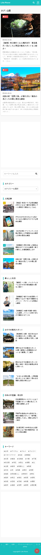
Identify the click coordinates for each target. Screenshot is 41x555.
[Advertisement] (20, 144)
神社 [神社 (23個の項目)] (32, 474)
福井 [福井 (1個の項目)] (6, 477)
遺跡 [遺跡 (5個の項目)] (13, 485)
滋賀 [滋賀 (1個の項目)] (6, 474)
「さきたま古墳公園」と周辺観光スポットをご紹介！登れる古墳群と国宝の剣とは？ (27, 378)
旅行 (7, 544)
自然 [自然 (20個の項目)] (6, 481)
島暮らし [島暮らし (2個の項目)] (21, 466)
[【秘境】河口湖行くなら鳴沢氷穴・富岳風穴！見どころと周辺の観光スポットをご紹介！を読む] (20, 39)
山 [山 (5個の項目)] (34, 462)
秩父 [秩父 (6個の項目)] (13, 477)
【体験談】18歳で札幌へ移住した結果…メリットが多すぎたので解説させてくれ (27, 313)
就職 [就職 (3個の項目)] (28, 462)
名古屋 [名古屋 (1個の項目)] (7, 462)
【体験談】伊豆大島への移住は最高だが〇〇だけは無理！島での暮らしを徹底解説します (27, 247)
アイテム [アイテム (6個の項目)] (15, 451)
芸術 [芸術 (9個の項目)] (13, 481)
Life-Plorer (5, 3)
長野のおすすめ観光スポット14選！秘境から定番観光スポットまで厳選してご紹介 (26, 350)
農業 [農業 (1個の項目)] (33, 481)
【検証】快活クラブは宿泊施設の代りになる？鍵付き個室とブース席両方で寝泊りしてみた (27, 205)
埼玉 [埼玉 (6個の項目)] (14, 462)
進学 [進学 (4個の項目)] (6, 485)
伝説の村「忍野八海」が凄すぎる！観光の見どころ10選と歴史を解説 (27, 261)
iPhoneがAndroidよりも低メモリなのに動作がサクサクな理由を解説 (27, 219)
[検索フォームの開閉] (33, 3)
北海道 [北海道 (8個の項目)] (20, 459)
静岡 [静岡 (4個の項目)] (26, 485)
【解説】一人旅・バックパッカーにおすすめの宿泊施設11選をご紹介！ (27, 285)
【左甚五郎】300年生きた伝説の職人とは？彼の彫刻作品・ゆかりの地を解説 (27, 430)
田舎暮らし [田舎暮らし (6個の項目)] (15, 474)
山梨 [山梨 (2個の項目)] (6, 466)
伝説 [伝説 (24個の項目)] (20, 455)
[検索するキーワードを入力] (20, 174)
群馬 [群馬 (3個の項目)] (33, 477)
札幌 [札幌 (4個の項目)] (18, 470)
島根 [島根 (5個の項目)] (29, 466)
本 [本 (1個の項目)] (12, 470)
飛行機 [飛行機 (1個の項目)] (34, 485)
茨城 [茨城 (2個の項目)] (19, 481)
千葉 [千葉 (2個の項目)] (34, 459)
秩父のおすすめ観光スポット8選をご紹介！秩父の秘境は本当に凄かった (27, 364)
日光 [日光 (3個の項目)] (6, 470)
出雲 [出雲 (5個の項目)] (6, 459)
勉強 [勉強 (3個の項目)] (13, 459)
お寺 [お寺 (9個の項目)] (6, 451)
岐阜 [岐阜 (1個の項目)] (13, 466)
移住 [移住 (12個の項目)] (19, 477)
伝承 (13, 544)
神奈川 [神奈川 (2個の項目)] (25, 474)
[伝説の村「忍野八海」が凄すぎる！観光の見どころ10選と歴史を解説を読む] (20, 91)
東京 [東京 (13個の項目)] (25, 470)
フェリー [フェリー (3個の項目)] (33, 451)
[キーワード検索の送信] (36, 174)
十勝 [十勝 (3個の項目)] (28, 459)
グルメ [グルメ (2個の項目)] (23, 451)
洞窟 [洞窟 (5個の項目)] (31, 470)
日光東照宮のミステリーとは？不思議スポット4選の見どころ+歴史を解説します (27, 401)
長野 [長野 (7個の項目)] (19, 485)
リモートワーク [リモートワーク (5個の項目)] (10, 455)
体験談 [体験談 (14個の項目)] (28, 455)
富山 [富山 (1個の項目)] (21, 462)
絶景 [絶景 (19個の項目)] (26, 477)
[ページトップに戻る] (36, 550)
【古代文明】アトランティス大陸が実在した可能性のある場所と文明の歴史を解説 (27, 233)
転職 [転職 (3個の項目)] (26, 481)
